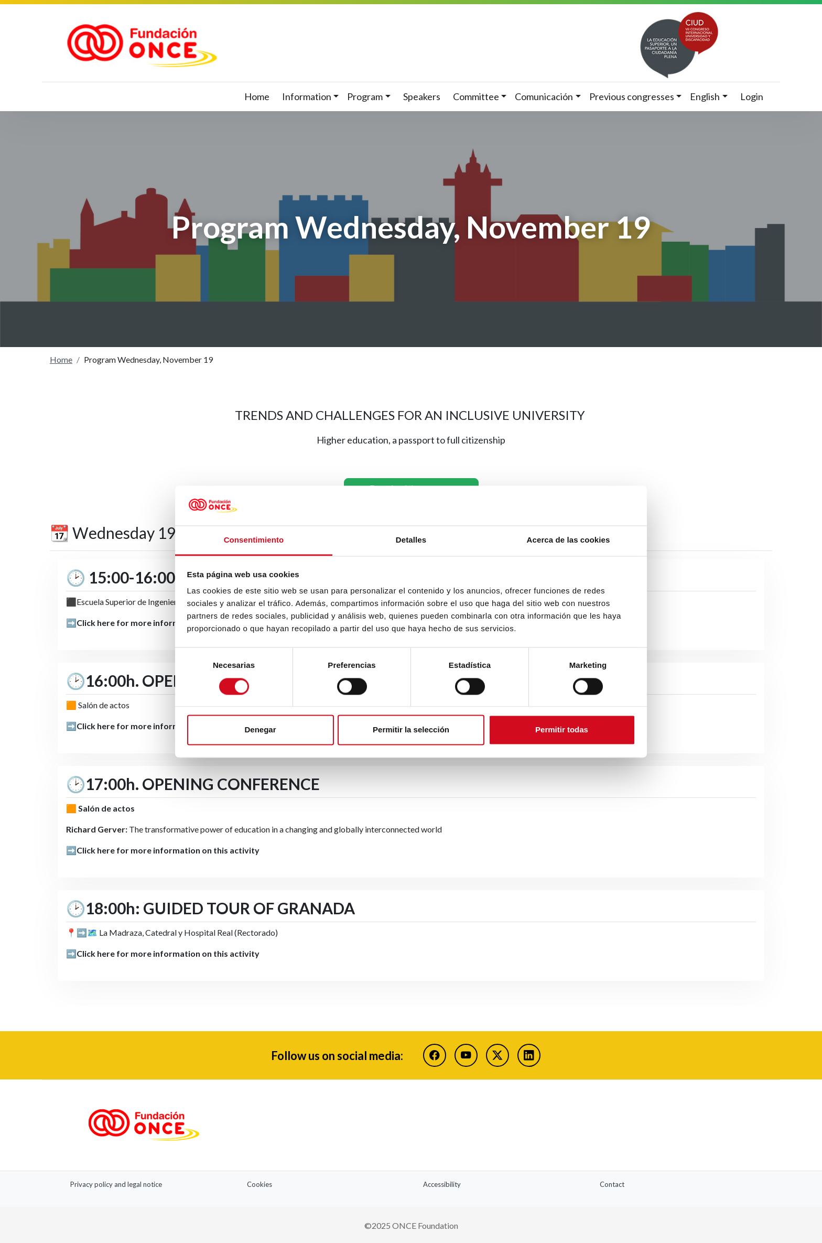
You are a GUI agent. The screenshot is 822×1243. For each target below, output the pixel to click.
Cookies (259, 1183)
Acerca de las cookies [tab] (568, 540)
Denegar (260, 730)
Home (256, 96)
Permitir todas (561, 730)
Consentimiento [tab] (254, 540)
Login (751, 96)
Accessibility (442, 1183)
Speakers (421, 96)
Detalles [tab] (411, 540)
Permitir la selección (411, 730)
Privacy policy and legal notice (116, 1183)
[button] (310, 96)
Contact (612, 1183)
